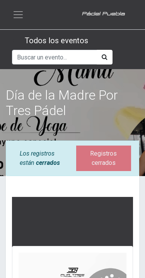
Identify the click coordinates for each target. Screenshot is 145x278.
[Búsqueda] (105, 57)
